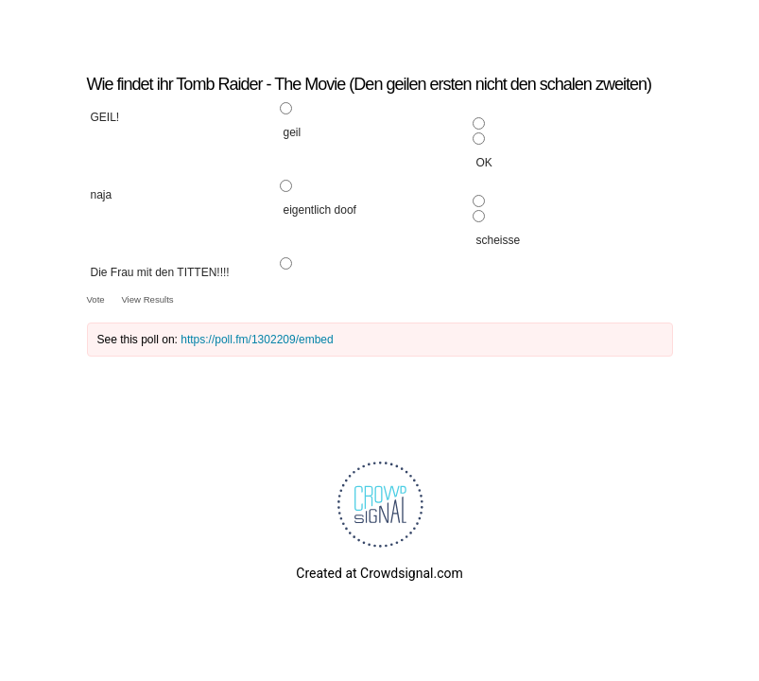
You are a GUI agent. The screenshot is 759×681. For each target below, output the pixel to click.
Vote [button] (97, 299)
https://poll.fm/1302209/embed (257, 339)
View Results (147, 299)
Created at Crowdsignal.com (379, 573)
